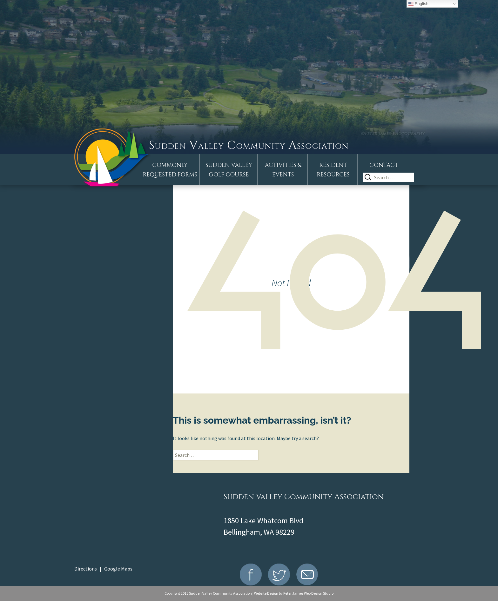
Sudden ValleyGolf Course (228, 170)
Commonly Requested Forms (170, 170)
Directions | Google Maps (103, 568)
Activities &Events (283, 170)
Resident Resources (333, 170)
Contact (383, 165)
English (418, 3)
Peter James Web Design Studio (308, 593)
